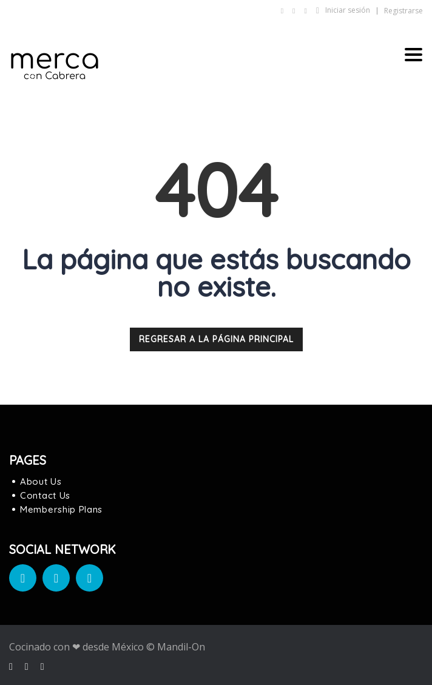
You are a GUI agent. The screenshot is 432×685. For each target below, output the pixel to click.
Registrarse (403, 11)
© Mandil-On (175, 646)
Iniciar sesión (343, 10)
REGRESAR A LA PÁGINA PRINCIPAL (216, 339)
